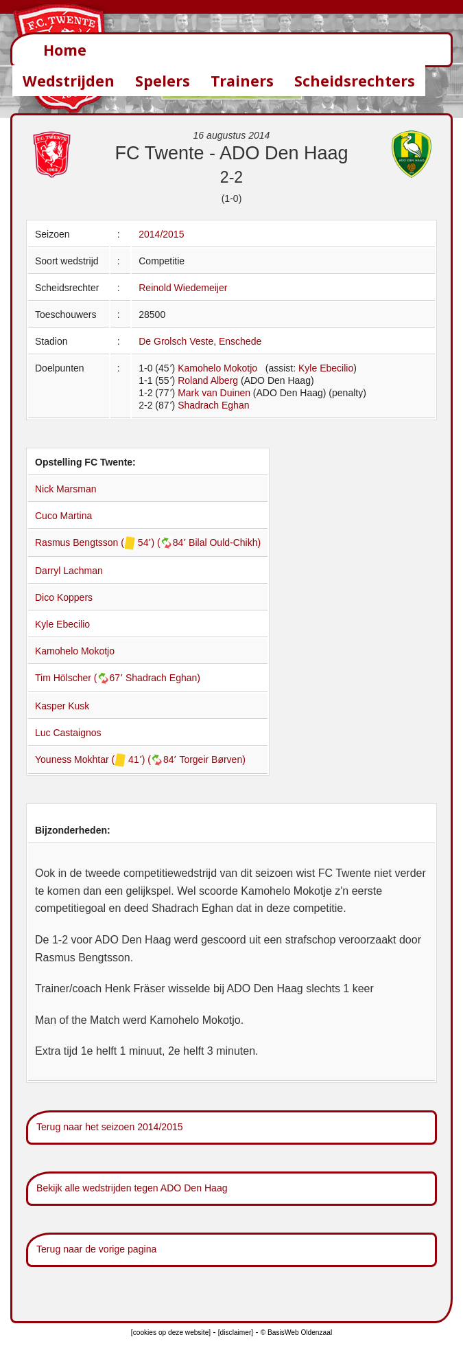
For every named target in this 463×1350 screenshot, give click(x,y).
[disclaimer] (235, 1332)
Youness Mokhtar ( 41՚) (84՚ (107, 759)
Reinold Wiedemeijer (183, 287)
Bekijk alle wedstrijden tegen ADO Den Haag (132, 1187)
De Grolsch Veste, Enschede (200, 341)
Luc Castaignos (68, 732)
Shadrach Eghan (213, 405)
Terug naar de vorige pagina (96, 1249)
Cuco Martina (63, 515)
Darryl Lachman (69, 570)
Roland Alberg (208, 380)
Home (64, 50)
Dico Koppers (64, 597)
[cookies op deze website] (171, 1332)
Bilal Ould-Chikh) (225, 542)
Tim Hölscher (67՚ (80, 677)
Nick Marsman (65, 488)
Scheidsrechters (354, 81)
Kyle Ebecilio (325, 368)
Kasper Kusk (62, 705)
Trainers (242, 81)
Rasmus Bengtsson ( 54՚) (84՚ (112, 542)
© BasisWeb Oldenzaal (296, 1332)
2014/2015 (161, 234)
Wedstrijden (69, 81)
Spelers (162, 81)
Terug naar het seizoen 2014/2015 (109, 1126)
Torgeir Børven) (212, 759)
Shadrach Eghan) (163, 677)
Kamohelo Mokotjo (217, 368)
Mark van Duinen (214, 392)
